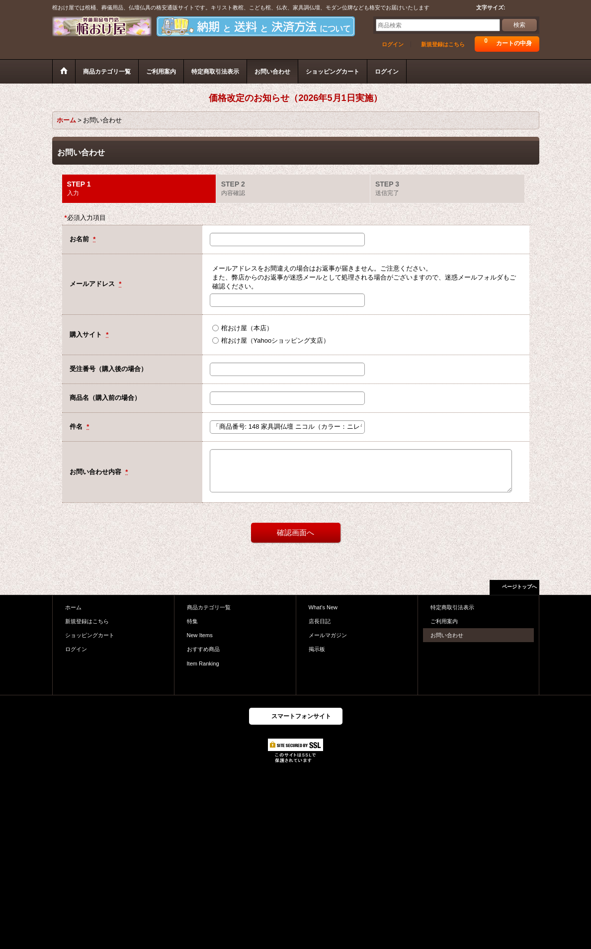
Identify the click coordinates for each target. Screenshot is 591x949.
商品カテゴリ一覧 (209, 607)
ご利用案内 (444, 621)
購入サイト (87, 334)
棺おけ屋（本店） (247, 328)
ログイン (393, 44)
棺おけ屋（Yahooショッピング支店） (275, 340)
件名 (77, 426)
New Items (200, 635)
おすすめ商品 (203, 649)
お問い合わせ (446, 635)
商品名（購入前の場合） (105, 397)
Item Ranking (203, 663)
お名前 (80, 239)
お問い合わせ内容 (96, 471)
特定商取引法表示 (452, 607)
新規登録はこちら (443, 44)
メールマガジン (328, 635)
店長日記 (320, 621)
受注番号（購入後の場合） (108, 369)
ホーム (73, 607)
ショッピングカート (89, 635)
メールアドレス (93, 283)
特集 (192, 621)
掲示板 (317, 649)
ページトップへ (519, 586)
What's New (323, 607)
